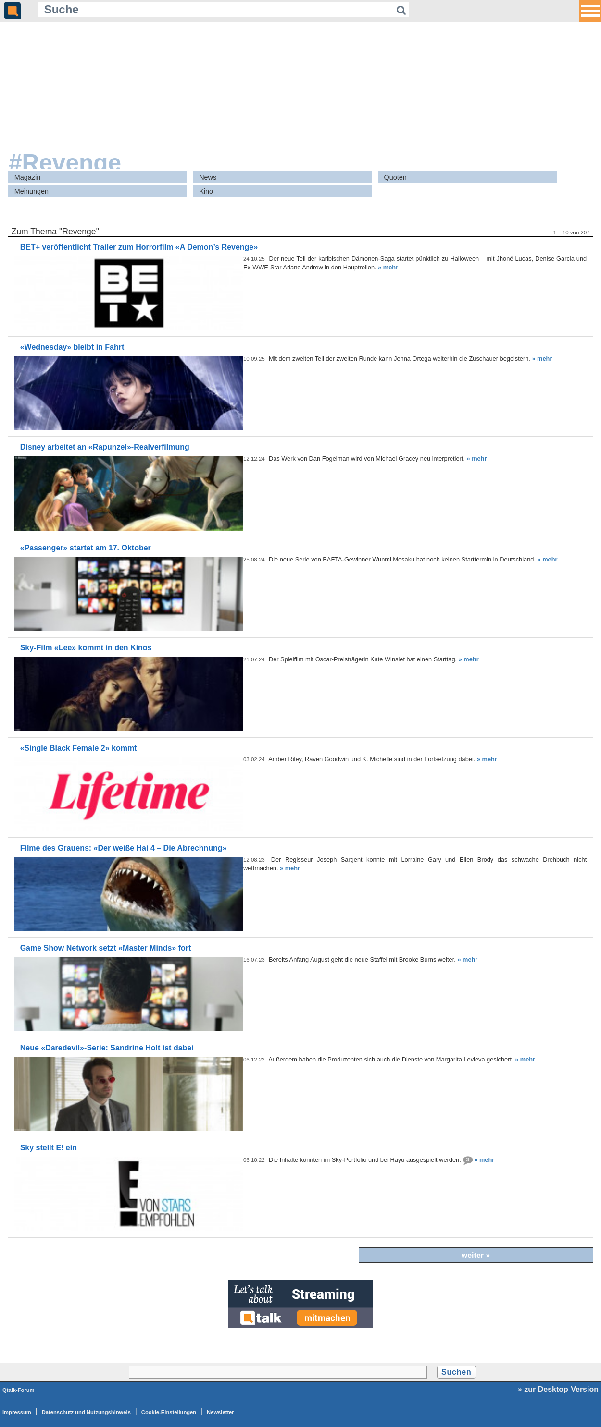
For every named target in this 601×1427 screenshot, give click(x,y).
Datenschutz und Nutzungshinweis (86, 1412)
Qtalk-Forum (18, 1390)
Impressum (16, 1412)
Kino (206, 191)
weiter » (476, 1255)
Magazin (27, 177)
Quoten (395, 177)
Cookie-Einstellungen (168, 1412)
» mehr (388, 267)
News (207, 177)
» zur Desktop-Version (558, 1389)
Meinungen (31, 191)
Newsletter (220, 1412)
